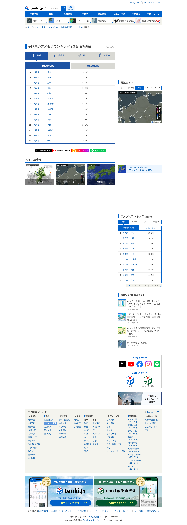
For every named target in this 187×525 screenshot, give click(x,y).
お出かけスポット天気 (116, 451)
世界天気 (31, 423)
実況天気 (47, 427)
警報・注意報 (64, 420)
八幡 (49, 125)
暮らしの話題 (150, 423)
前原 (49, 120)
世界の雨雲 (32, 448)
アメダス (148, 88)
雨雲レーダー (33, 437)
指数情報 (102, 14)
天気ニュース (153, 14)
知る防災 (62, 437)
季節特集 (136, 14)
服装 (86, 427)
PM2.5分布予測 (34, 444)
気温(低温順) (93, 66)
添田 (49, 88)
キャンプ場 (111, 441)
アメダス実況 (50, 423)
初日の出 (135, 467)
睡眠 (86, 451)
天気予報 (34, 14)
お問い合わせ (153, 511)
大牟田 (50, 109)
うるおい (96, 427)
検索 (63, 8)
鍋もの (95, 441)
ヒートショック (135, 456)
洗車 (86, 448)
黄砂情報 (31, 458)
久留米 (50, 130)
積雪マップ (32, 441)
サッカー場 (111, 434)
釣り (108, 448)
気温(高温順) (48, 66)
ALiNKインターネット (61, 511)
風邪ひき (96, 434)
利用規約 (82, 511)
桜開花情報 (135, 426)
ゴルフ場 (110, 437)
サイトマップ (148, 2)
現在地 (70, 9)
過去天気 (47, 430)
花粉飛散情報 (135, 420)
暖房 (94, 437)
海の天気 (110, 423)
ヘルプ (159, 2)
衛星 (122, 88)
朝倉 (49, 135)
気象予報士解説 (151, 420)
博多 (49, 72)
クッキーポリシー (122, 511)
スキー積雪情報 (135, 461)
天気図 (85, 14)
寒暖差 (95, 444)
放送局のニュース (152, 427)
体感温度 (87, 444)
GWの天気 (135, 432)
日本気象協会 (44, 511)
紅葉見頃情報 (135, 450)
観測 (51, 14)
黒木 (49, 83)
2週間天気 (32, 430)
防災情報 (68, 14)
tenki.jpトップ (136, 2)
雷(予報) (31, 451)
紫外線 (87, 441)
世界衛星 (77, 427)
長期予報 (31, 434)
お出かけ (87, 430)
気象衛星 (77, 423)
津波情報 (62, 427)
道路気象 (31, 455)
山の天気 (110, 420)
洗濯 (86, 423)
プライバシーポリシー (100, 511)
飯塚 (49, 141)
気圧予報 (31, 427)
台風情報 (62, 434)
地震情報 (62, 423)
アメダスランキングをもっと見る (144, 285)
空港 (108, 427)
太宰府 (50, 98)
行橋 (49, 93)
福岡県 (36, 72)
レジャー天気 (119, 14)
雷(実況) (47, 434)
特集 (146, 430)
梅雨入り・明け (135, 438)
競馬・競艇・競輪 (114, 444)
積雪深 (156, 222)
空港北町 (51, 104)
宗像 (49, 114)
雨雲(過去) (48, 420)
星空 (86, 434)
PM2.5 (157, 88)
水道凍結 (96, 423)
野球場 (109, 430)
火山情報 (62, 430)
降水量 (134, 222)
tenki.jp (34, 9)
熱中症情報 (135, 444)
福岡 (49, 77)
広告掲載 (139, 511)
